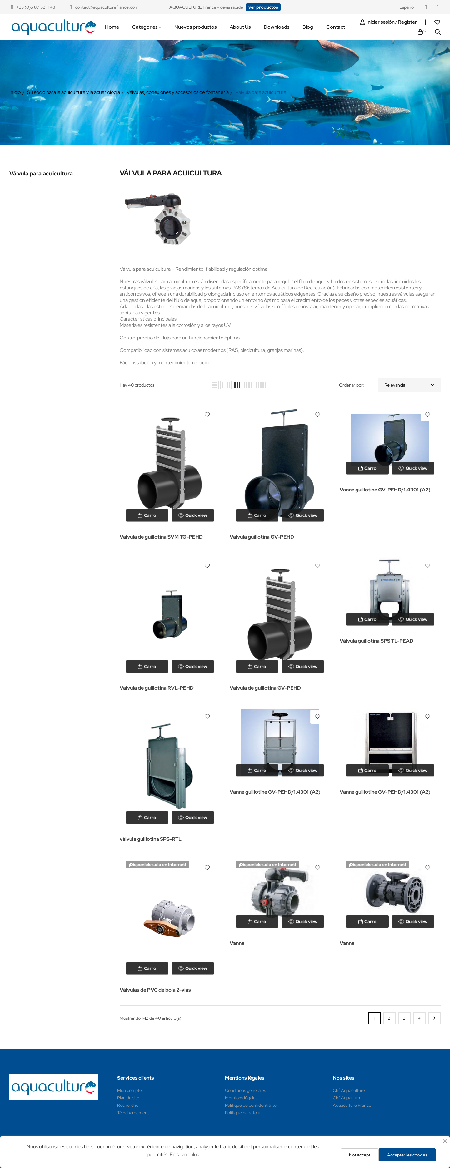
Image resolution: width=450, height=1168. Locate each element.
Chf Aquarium (346, 1098)
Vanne (237, 943)
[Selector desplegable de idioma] (408, 7)
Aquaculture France (352, 1105)
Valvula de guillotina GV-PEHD (265, 688)
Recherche (127, 1105)
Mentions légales (241, 1098)
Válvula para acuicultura (41, 173)
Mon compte (129, 1090)
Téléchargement (133, 1113)
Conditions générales (245, 1090)
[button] (263, 7)
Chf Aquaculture (349, 1090)
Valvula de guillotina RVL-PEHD (157, 688)
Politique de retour (243, 1113)
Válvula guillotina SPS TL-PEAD (376, 641)
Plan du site (128, 1098)
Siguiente (434, 1018)
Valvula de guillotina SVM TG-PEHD (161, 537)
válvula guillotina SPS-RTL (151, 839)
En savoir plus (184, 1154)
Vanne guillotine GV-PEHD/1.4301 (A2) (385, 489)
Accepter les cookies (407, 1155)
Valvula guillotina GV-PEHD (262, 537)
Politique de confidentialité (251, 1105)
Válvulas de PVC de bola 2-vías (155, 990)
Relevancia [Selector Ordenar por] (409, 385)
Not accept (359, 1155)
